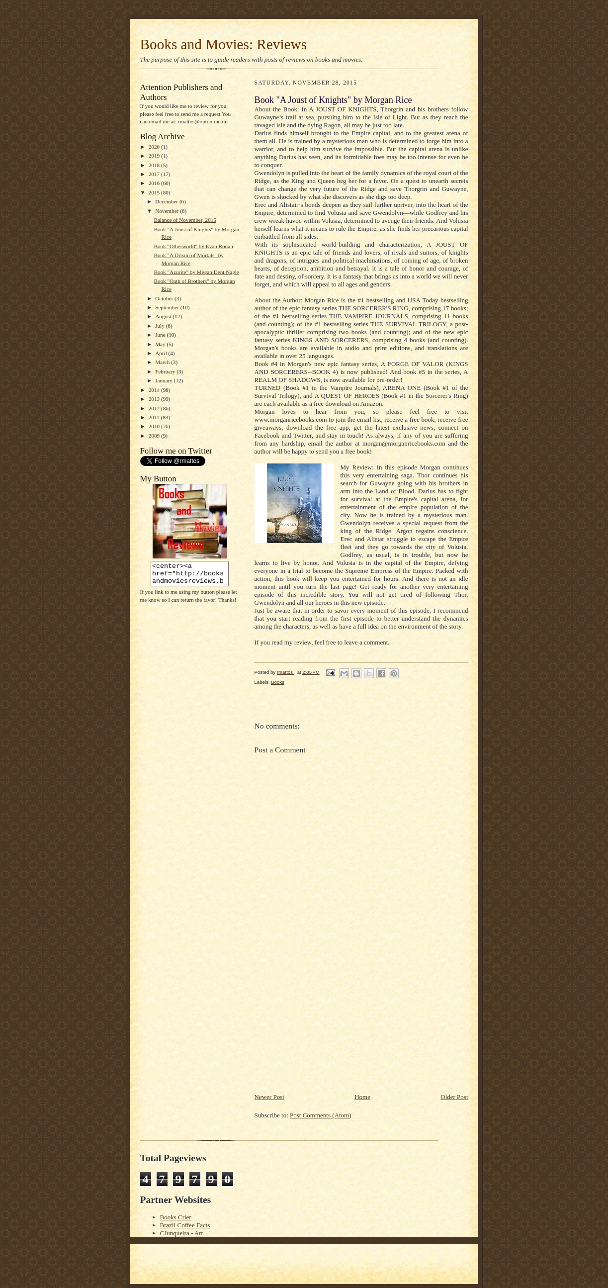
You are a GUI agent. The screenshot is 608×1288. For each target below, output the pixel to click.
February (165, 371)
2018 (155, 165)
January (164, 380)
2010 (155, 426)
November (167, 211)
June (161, 335)
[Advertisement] (329, 1022)
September (167, 307)
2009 (155, 436)
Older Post (454, 1097)
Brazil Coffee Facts (185, 1225)
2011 (155, 417)
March (163, 362)
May (161, 344)
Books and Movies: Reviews (223, 44)
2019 (155, 156)
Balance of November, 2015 (185, 220)
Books (277, 682)
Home (362, 1097)
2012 (155, 408)
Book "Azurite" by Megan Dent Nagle (196, 272)
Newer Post (269, 1097)
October (164, 298)
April (161, 353)
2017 (155, 174)
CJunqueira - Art (181, 1233)
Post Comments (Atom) (320, 1115)
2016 (155, 183)
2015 (155, 192)
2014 (155, 390)
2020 (155, 147)
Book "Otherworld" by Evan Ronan (193, 246)
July (160, 326)
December (167, 201)
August (164, 316)
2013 (155, 399)
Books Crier (175, 1217)
